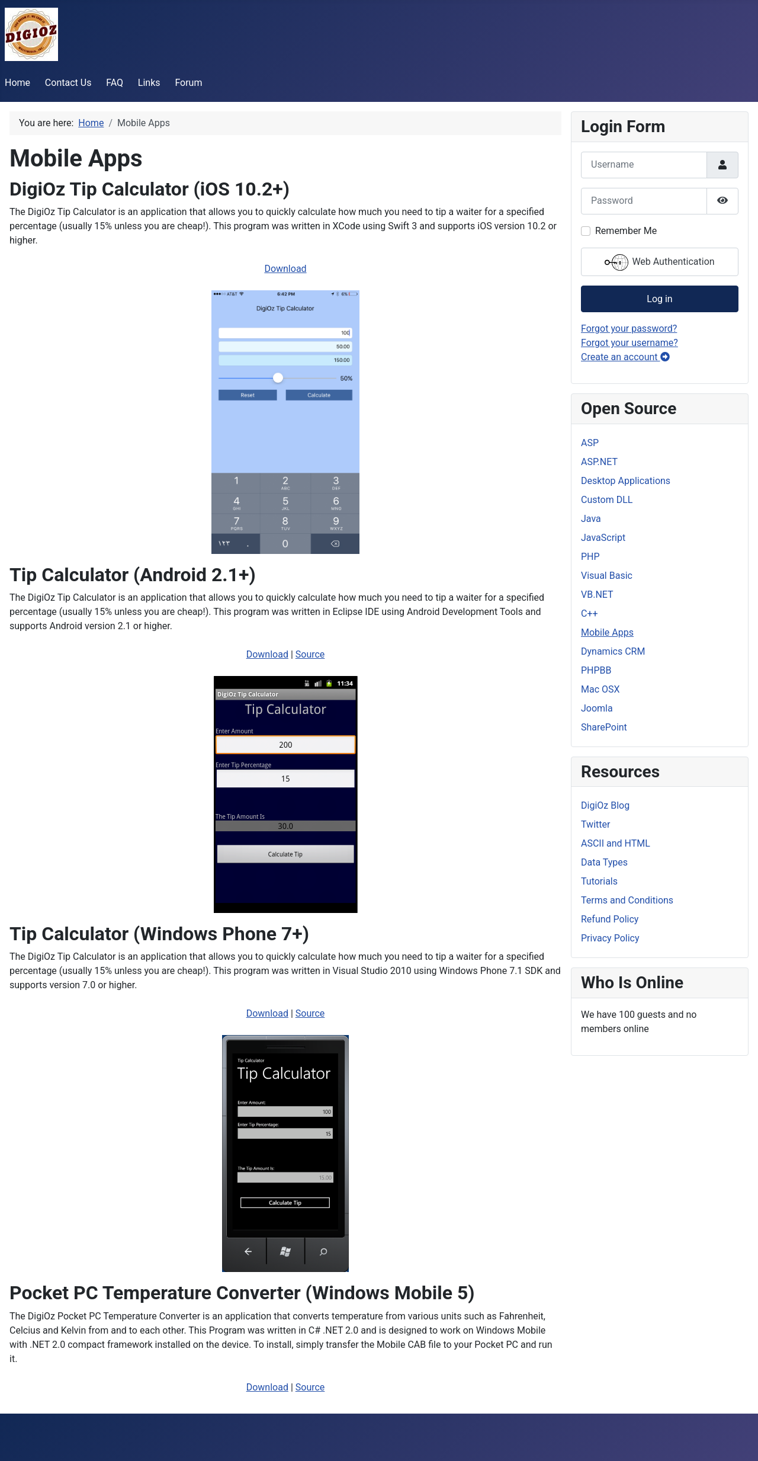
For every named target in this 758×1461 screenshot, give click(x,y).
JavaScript (603, 537)
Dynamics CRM (613, 651)
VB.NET (597, 594)
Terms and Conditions (627, 900)
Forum (188, 82)
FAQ (114, 82)
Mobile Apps (607, 632)
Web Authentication (659, 262)
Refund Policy (609, 919)
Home (17, 82)
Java (591, 518)
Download (285, 268)
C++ (589, 613)
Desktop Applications (625, 480)
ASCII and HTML (615, 843)
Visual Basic (606, 575)
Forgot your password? (629, 328)
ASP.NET (599, 461)
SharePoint (604, 727)
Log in (659, 299)
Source (310, 654)
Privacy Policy (610, 938)
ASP (590, 442)
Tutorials (599, 881)
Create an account (625, 357)
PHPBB (596, 670)
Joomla (597, 708)
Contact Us (68, 82)
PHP (590, 556)
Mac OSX (600, 689)
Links (149, 82)
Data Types (604, 862)
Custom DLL (606, 499)
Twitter (595, 824)
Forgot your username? (629, 342)
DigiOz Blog (605, 805)
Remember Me (626, 230)
